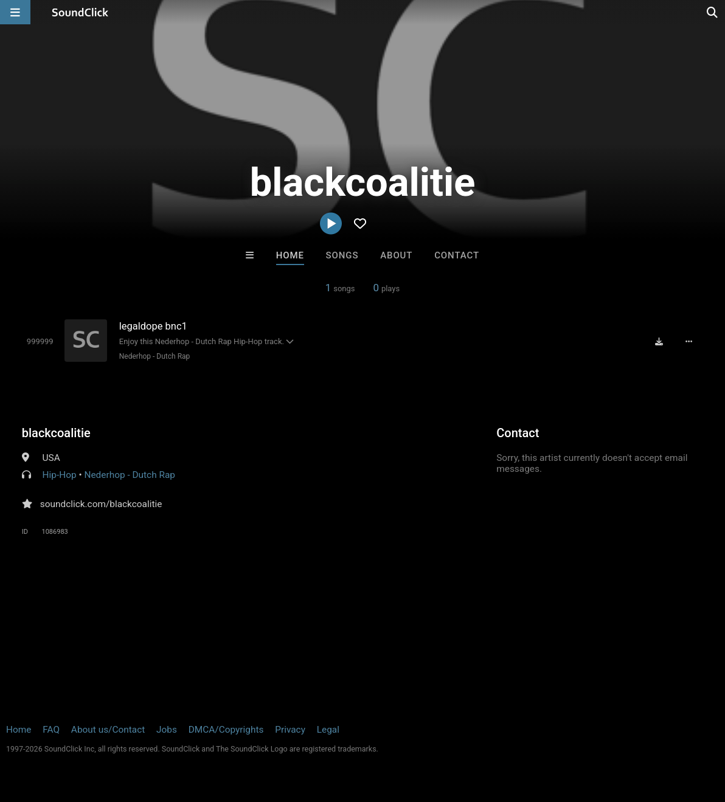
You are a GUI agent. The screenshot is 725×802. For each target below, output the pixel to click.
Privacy (290, 729)
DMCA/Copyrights (226, 729)
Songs (342, 255)
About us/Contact (108, 729)
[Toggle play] (40, 341)
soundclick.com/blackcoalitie (101, 504)
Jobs (166, 729)
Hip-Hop (60, 474)
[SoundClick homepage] (80, 12)
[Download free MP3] (659, 341)
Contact (456, 255)
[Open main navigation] (15, 12)
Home (290, 255)
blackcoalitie (56, 433)
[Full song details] (688, 341)
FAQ (51, 729)
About (396, 255)
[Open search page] (713, 12)
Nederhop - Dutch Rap (154, 356)
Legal (328, 729)
